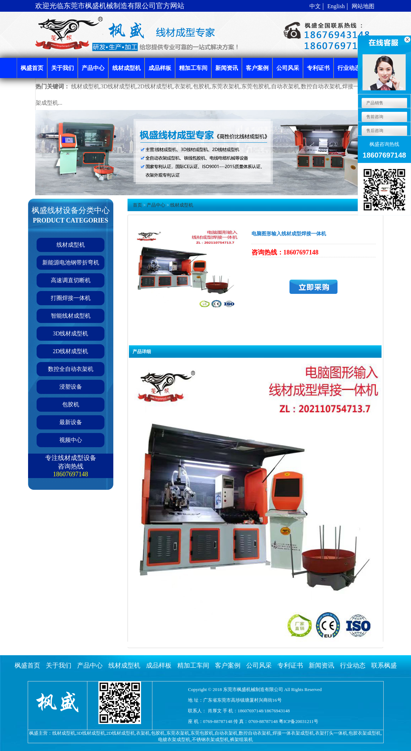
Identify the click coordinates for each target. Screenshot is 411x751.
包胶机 (70, 404)
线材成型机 (70, 245)
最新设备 (70, 422)
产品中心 (156, 205)
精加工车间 (193, 665)
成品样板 (159, 665)
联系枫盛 (384, 665)
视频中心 (70, 440)
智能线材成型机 (71, 316)
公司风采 (259, 665)
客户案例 (227, 665)
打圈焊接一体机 (71, 298)
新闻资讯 (321, 665)
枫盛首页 (27, 665)
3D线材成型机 (70, 333)
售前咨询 (374, 116)
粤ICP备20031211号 (298, 721)
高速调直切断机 (71, 280)
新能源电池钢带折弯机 (70, 262)
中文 (315, 6)
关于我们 (58, 665)
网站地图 (363, 6)
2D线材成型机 (70, 351)
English (336, 6)
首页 (137, 205)
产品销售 (374, 102)
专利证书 (290, 665)
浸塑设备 (70, 387)
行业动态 (353, 665)
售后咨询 (374, 130)
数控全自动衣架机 (70, 369)
